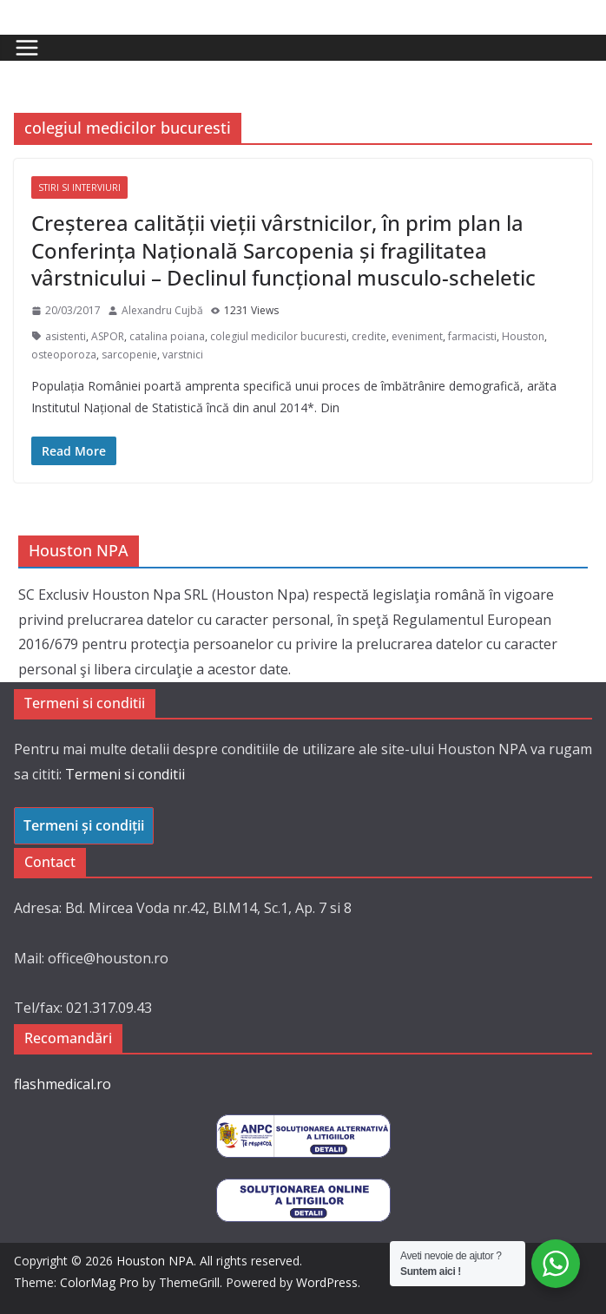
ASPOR (107, 336)
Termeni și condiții (83, 825)
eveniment (417, 336)
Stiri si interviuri (79, 187)
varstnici (182, 354)
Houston (523, 336)
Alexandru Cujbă (162, 310)
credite (369, 336)
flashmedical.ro (62, 1084)
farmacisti (472, 336)
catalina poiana (167, 336)
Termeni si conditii (125, 774)
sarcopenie (129, 354)
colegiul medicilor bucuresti (278, 336)
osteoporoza (63, 354)
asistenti (65, 336)
